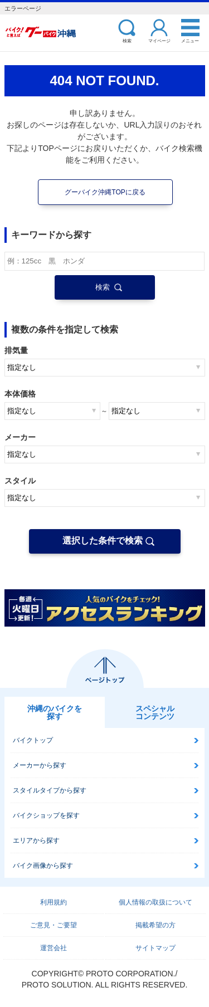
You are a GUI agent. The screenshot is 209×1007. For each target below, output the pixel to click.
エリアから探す (36, 840)
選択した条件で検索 (102, 540)
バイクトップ (33, 740)
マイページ (159, 40)
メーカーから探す (39, 765)
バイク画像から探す (43, 865)
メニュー (190, 40)
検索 (127, 40)
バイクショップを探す (46, 815)
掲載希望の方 (155, 925)
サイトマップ (155, 948)
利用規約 (53, 902)
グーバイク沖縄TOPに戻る (105, 192)
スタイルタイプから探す (49, 790)
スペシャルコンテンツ (154, 712)
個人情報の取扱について (155, 902)
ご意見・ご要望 (53, 925)
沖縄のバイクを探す (54, 712)
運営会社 (53, 948)
